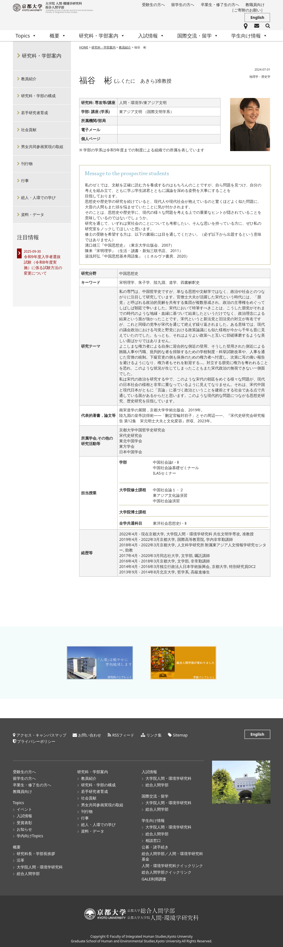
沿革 (20, 859)
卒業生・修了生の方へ (220, 4)
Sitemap (180, 734)
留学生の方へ (182, 4)
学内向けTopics (30, 835)
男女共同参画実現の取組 (42, 146)
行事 (25, 180)
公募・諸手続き (155, 846)
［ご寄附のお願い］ (247, 10)
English (257, 17)
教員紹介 (125, 47)
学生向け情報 (249, 35)
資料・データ (32, 214)
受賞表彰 (24, 821)
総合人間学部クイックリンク (166, 871)
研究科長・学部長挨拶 (36, 853)
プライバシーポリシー (36, 740)
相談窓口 (153, 839)
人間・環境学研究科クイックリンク (172, 865)
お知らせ (24, 828)
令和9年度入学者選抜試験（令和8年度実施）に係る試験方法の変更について (43, 265)
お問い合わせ (89, 734)
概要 (58, 35)
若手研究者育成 (34, 112)
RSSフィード (123, 734)
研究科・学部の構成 (38, 95)
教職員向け (255, 4)
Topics (26, 35)
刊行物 (27, 163)
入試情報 (151, 35)
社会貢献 (28, 129)
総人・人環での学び (38, 197)
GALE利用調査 (154, 878)
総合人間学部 (28, 872)
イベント (24, 808)
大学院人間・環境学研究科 (40, 866)
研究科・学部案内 (102, 35)
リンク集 (154, 734)
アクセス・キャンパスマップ (41, 734)
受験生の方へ (153, 4)
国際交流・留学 (197, 35)
